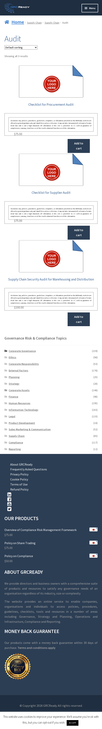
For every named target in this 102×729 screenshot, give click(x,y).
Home (18, 22)
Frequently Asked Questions (28, 469)
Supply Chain (34, 22)
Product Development (22, 423)
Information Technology (23, 410)
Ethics (12, 357)
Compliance (16, 442)
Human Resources (19, 403)
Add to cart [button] (78, 145)
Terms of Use (19, 484)
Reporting (15, 449)
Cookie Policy (19, 479)
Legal (12, 416)
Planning (14, 377)
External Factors (18, 370)
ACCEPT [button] (72, 722)
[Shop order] (20, 47)
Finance (13, 396)
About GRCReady (21, 464)
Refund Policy (19, 489)
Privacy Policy (19, 474)
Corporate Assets (19, 390)
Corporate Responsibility (24, 364)
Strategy (14, 383)
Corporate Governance (22, 351)
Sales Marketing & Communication (30, 429)
